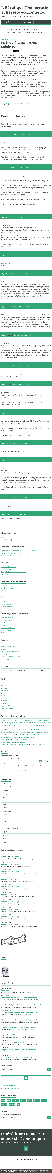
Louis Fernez (5, 739)
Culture (5, 790)
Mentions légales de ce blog (32, 1159)
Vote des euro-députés (8, 646)
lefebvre (37, 103)
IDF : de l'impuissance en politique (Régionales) (19, 1012)
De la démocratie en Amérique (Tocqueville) (15, 556)
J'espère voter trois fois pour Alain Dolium (30, 32)
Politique (6, 825)
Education (6, 801)
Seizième (5, 838)
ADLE (2, 644)
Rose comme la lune (7, 742)
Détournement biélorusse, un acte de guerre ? (19, 1020)
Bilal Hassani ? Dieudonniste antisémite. (16, 1057)
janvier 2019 (5, 698)
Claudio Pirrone (9, 134)
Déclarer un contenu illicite (20, 1159)
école (29, 1101)
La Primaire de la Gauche (9, 737)
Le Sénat (3, 601)
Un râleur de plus (7, 618)
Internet (5, 814)
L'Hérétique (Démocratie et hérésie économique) (24, 10)
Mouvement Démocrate (8, 567)
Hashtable (4, 625)
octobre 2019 (5, 690)
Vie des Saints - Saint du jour (41, 723)
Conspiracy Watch (7, 569)
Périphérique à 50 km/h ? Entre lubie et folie (18, 1050)
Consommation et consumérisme (13, 787)
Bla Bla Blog (21, 742)
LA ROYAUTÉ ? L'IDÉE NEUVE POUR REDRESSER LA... (17, 720)
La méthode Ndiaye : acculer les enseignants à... (19, 997)
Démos (3, 537)
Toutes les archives (7, 709)
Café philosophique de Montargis (29, 734)
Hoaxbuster (5, 574)
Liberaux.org (5, 585)
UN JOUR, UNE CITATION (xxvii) (11, 729)
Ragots (5, 832)
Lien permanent (6, 103)
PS (18, 1104)
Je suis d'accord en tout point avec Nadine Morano (21, 29)
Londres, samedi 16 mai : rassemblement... (15, 744)
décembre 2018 (6, 701)
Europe (5, 804)
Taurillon (4, 654)
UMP (3, 1101)
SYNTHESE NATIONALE (39, 744)
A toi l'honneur (6, 623)
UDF (8, 1101)
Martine (4, 857)
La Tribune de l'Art (7, 588)
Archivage (15, 857)
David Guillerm (9, 335)
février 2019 (5, 696)
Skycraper (4, 590)
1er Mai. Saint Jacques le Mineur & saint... (14, 723)
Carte (3, 957)
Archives (16, 22)
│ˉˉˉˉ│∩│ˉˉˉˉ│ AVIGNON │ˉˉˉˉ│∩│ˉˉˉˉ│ (24, 739)
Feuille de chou (6, 633)
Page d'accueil (11, 32)
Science (5, 835)
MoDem (15, 1101)
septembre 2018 (6, 706)
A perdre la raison (7, 620)
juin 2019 (4, 693)
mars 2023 (4, 685)
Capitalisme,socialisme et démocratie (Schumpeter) (18, 551)
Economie (6, 797)
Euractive (4, 649)
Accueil (6, 22)
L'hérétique (8, 307)
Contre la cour (5, 659)
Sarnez (44, 1101)
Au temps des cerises (28, 737)
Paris (4, 821)
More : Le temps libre (8, 734)
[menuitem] (6, 22)
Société (5, 842)
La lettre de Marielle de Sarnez (11, 657)
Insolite (5, 807)
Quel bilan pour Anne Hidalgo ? (13, 1042)
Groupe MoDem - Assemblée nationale (13, 572)
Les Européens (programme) (10, 651)
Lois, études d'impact (8, 604)
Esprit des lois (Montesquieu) (10, 553)
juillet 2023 (4, 683)
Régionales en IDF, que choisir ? (13, 1035)
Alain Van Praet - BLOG (32, 729)
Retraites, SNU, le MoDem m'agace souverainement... (21, 1005)
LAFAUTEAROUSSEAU (44, 720)
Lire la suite (5, 672)
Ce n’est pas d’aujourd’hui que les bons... (14, 732)
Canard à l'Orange (7, 540)
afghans (32, 103)
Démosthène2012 (6, 630)
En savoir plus (37, 1171)
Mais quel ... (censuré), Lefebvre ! (19, 44)
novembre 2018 (6, 703)
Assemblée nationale (8, 607)
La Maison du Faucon (8, 628)
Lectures (5, 818)
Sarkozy (4, 1104)
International (7, 811)
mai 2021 (4, 688)
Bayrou (36, 1101)
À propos (27, 22)
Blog (4, 783)
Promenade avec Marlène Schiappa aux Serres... (20, 1027)
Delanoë (12, 1104)
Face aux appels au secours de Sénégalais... (15, 725)
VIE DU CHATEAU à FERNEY (40, 732)
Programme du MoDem (10, 828)
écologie (5, 794)
